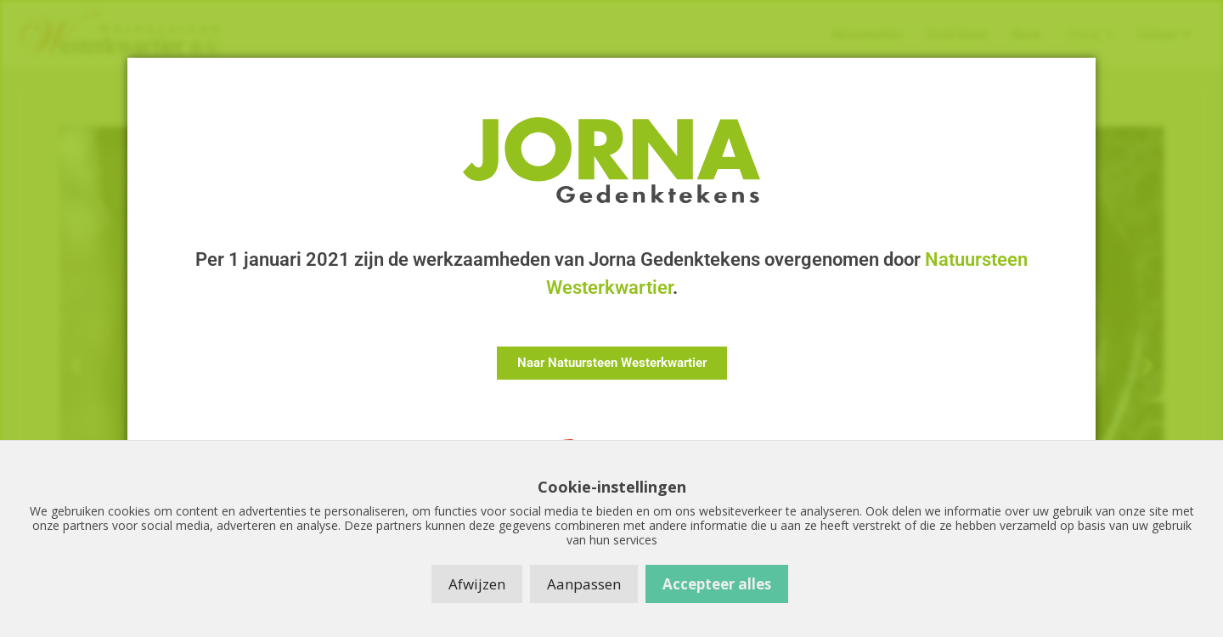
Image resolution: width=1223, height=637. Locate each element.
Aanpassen (584, 584)
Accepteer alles (716, 584)
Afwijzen (476, 584)
